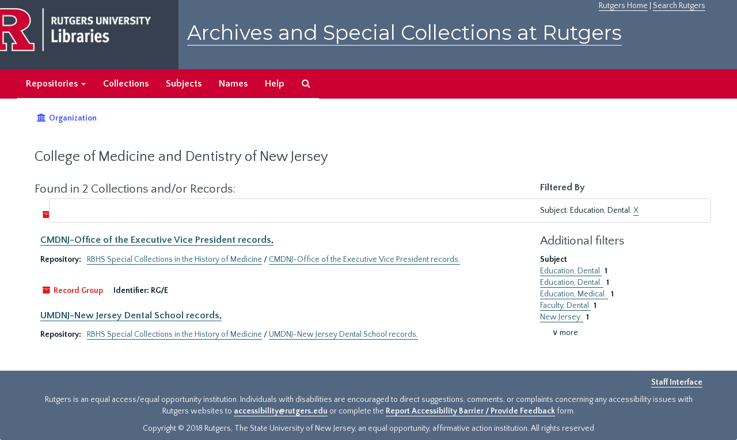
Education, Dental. (571, 282)
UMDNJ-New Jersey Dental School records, (131, 315)
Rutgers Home (623, 5)
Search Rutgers (679, 5)
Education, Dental (571, 271)
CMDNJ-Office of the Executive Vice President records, (156, 240)
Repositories (56, 83)
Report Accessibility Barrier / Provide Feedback (470, 411)
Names (233, 83)
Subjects (184, 83)
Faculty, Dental (565, 305)
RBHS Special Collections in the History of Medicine (174, 259)
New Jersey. (561, 317)
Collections (126, 83)
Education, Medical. (574, 294)
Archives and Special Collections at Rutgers (404, 32)
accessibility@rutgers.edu (281, 411)
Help (274, 83)
